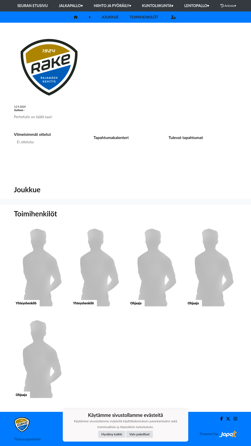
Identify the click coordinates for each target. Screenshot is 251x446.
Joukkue (110, 17)
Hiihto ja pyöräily (112, 5)
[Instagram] (233, 419)
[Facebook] (220, 419)
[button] (39, 269)
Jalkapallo (71, 5)
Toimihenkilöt (144, 17)
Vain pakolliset (139, 434)
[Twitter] (226, 419)
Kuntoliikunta (157, 5)
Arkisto (228, 5)
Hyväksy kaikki (111, 434)
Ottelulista (23, 157)
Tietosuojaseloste (27, 439)
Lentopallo (196, 5)
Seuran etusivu (32, 5)
